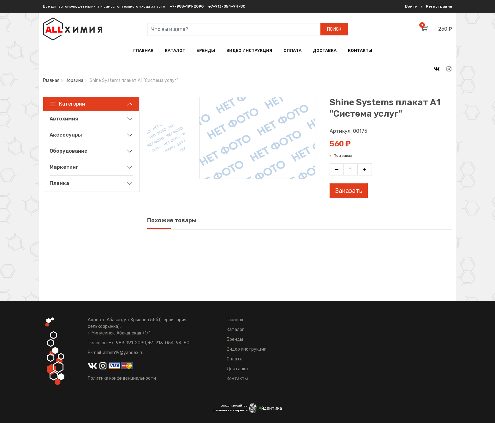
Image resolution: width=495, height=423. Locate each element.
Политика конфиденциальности (122, 378)
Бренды (235, 339)
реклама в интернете (230, 410)
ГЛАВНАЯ (143, 50)
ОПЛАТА (292, 50)
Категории (67, 104)
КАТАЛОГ (175, 50)
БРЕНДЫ (205, 50)
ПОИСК (334, 29)
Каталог (235, 329)
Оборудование (68, 151)
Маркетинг (64, 167)
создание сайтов (234, 406)
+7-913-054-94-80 (226, 6)
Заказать (348, 190)
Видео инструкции (246, 349)
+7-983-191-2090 (187, 6)
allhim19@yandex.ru (123, 352)
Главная (51, 80)
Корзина (74, 80)
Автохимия (64, 119)
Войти (411, 6)
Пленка (59, 183)
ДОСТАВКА (325, 50)
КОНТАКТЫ (360, 50)
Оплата (234, 359)
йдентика (270, 408)
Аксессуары (66, 135)
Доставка (237, 368)
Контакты (237, 378)
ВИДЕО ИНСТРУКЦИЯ (249, 50)
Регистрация (439, 6)
